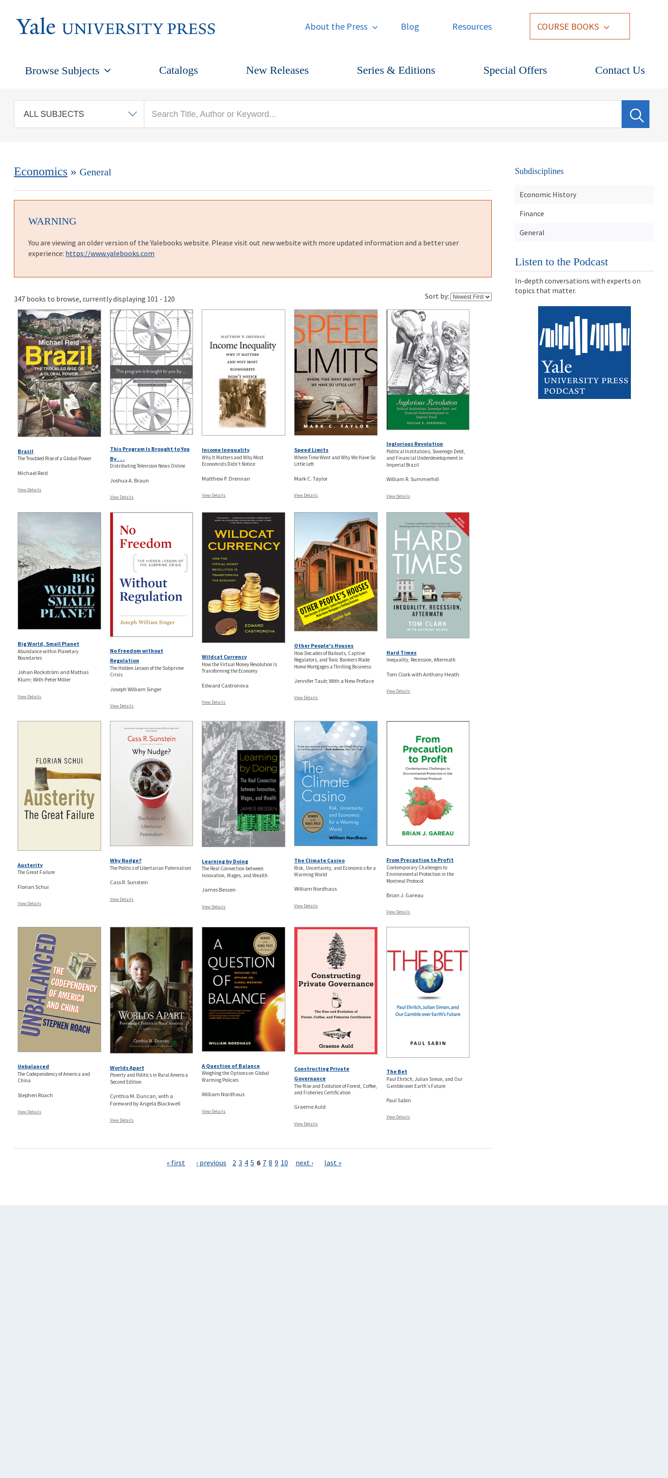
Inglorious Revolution (414, 443)
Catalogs (178, 70)
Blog (410, 26)
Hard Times (401, 652)
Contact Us (620, 70)
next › (304, 1162)
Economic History (548, 194)
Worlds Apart (127, 1067)
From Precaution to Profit (420, 859)
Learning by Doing (225, 861)
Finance (532, 213)
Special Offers (515, 70)
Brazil (25, 451)
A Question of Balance (231, 1065)
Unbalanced (33, 1066)
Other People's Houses (323, 645)
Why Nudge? (125, 860)
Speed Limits (311, 449)
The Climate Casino (319, 860)
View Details (29, 490)
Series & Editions (396, 70)
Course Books (568, 26)
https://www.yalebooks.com (109, 253)
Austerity (30, 864)
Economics (41, 171)
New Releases (277, 70)
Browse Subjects (62, 70)
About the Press (336, 26)
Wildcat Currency (224, 656)
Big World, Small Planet (48, 643)
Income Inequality (226, 449)
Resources (472, 26)
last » (332, 1162)
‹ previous (211, 1162)
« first (176, 1162)
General (532, 232)
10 (284, 1162)
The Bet (396, 1071)
